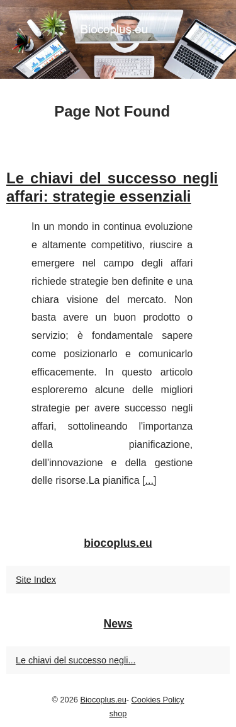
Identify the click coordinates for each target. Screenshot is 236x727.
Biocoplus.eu (103, 699)
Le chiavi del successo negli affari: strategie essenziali (112, 187)
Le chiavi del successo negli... (75, 660)
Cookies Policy (158, 699)
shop (118, 713)
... (149, 480)
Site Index (36, 580)
